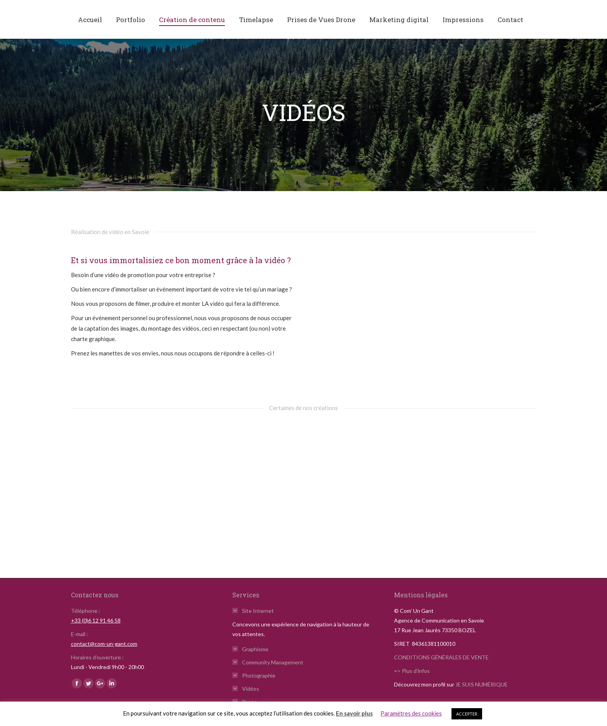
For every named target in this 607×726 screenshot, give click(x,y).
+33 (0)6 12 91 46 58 (96, 620)
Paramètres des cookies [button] (411, 713)
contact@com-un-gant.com (104, 643)
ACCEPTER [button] (466, 713)
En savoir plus (354, 713)
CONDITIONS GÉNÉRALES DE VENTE (441, 657)
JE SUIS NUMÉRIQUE (481, 684)
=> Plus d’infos (412, 670)
